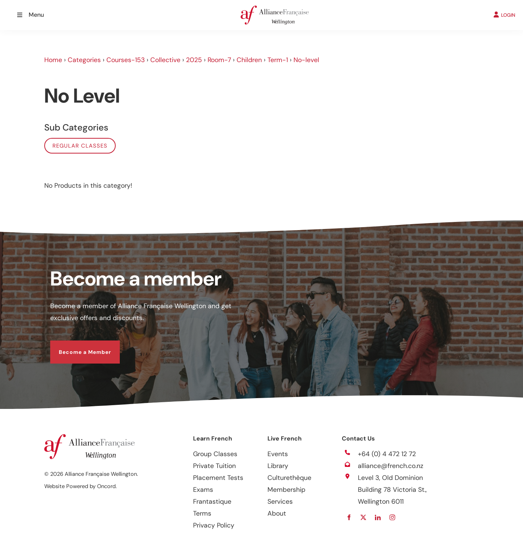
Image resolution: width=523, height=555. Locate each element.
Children (249, 60)
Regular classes (80, 145)
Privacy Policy (213, 525)
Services (280, 501)
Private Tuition (214, 466)
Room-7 (219, 60)
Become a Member (76, 346)
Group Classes (215, 454)
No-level (306, 60)
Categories (84, 60)
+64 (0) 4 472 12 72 (387, 454)
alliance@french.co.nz (390, 466)
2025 (194, 60)
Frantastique (212, 501)
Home (53, 60)
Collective (165, 60)
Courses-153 (125, 60)
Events (277, 454)
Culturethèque (289, 478)
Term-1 (277, 60)
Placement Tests (218, 478)
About (276, 513)
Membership (286, 489)
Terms (202, 513)
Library (277, 466)
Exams (203, 489)
